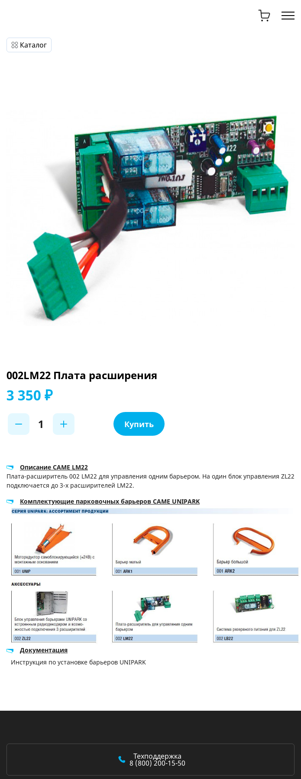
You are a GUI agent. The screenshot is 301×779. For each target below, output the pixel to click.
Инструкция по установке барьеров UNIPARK (78, 662)
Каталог (33, 45)
